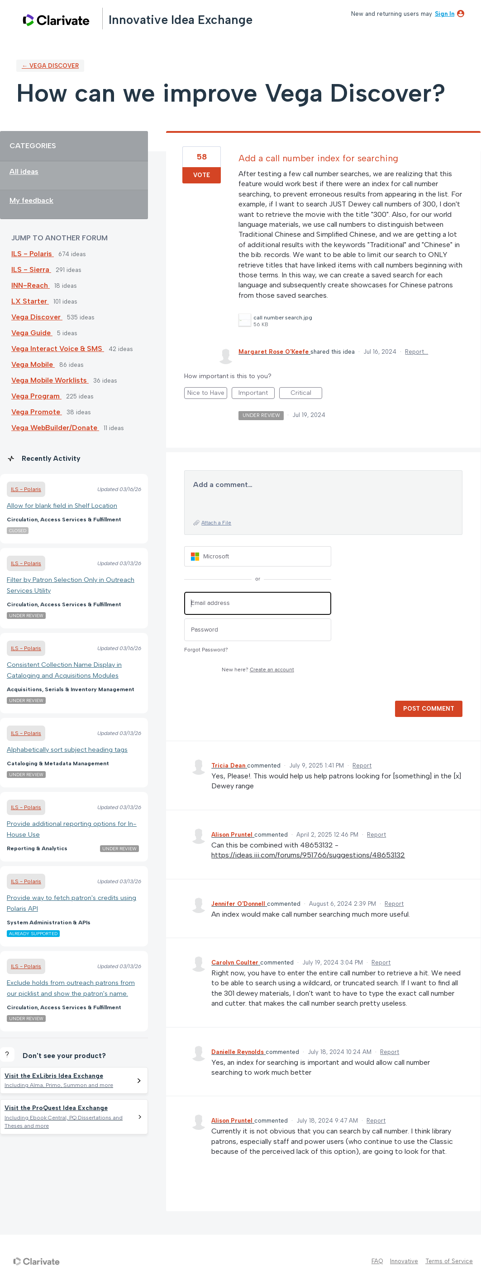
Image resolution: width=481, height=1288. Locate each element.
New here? (258, 669)
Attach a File (216, 523)
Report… (416, 351)
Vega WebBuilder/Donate (55, 427)
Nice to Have (207, 394)
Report (361, 765)
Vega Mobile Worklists (50, 380)
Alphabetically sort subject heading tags (67, 749)
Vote (201, 175)
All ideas (24, 171)
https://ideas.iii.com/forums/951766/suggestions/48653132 (308, 855)
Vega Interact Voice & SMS (57, 348)
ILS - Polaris (32, 253)
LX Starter (30, 301)
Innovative (404, 1261)
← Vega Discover (50, 65)
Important (256, 394)
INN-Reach (30, 285)
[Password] (257, 630)
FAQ (377, 1261)
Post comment (428, 708)
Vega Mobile (33, 364)
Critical (307, 394)
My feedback (31, 200)
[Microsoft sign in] (257, 556)
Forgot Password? (206, 649)
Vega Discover (36, 317)
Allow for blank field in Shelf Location (62, 505)
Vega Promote (36, 411)
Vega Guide (31, 332)
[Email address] (257, 603)
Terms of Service (449, 1261)
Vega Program (36, 396)
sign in (444, 13)
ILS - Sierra (31, 269)
